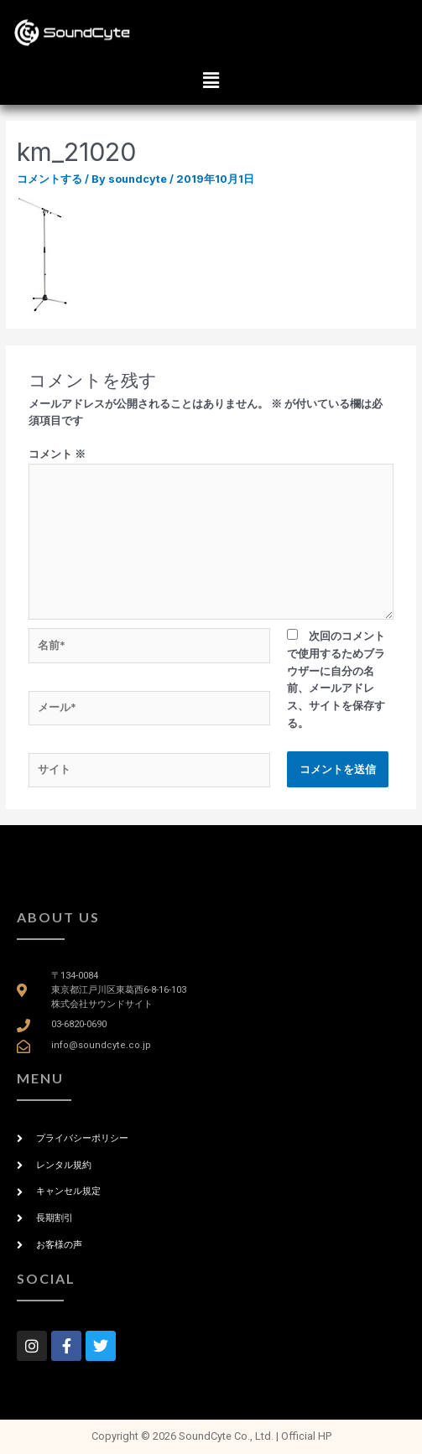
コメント (57, 454)
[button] (210, 80)
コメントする (49, 179)
